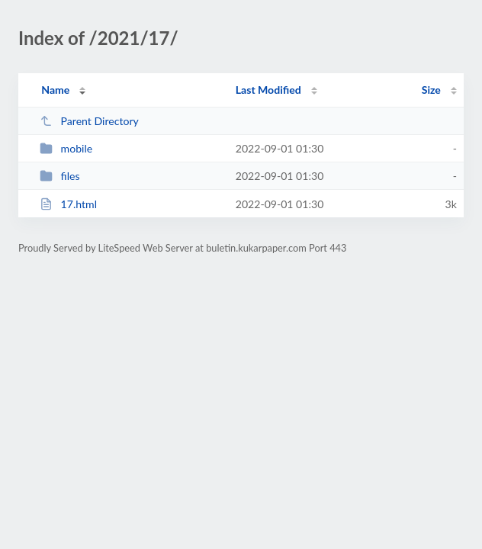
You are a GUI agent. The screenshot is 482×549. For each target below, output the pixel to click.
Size (431, 89)
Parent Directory (89, 120)
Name (55, 89)
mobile (66, 148)
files (59, 175)
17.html (68, 203)
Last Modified (268, 89)
